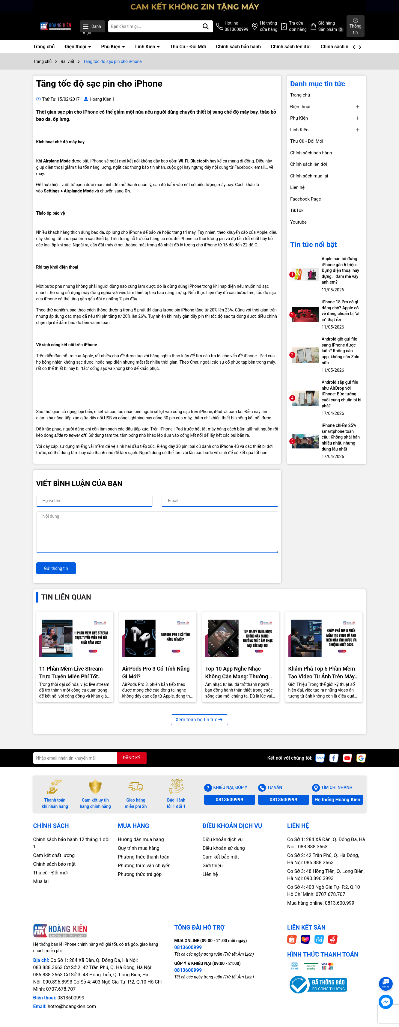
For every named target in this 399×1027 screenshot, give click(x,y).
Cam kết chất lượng (54, 855)
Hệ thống (268, 27)
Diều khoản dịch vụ (223, 839)
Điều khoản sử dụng (224, 848)
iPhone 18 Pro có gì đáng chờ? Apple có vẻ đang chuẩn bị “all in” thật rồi (341, 310)
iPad (263, 355)
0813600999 (229, 799)
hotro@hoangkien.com (72, 1006)
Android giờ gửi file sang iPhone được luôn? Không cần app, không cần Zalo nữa (340, 351)
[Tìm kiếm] (205, 26)
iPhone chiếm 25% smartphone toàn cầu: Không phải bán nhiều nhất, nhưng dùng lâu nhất (341, 437)
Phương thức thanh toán (143, 857)
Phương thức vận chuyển (144, 865)
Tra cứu (298, 27)
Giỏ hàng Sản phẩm (331, 26)
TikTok (297, 210)
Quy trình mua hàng (138, 848)
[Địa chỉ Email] (90, 758)
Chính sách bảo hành (238, 46)
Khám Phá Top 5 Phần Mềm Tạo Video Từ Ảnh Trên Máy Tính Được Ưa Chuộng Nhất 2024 (321, 672)
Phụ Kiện (111, 46)
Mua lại (41, 881)
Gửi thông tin (56, 568)
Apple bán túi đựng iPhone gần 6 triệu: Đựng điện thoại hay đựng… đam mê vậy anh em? (340, 270)
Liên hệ (297, 187)
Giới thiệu (213, 865)
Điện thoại (76, 46)
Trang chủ (44, 46)
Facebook (243, 167)
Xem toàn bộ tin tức (200, 719)
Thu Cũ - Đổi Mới (188, 46)
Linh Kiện (145, 46)
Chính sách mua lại (341, 46)
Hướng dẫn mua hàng (141, 839)
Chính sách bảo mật (54, 864)
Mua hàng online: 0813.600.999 (320, 903)
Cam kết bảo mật (221, 857)
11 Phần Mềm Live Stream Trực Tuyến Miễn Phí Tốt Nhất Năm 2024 (71, 672)
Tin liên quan (66, 597)
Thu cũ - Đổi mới (50, 873)
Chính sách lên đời (291, 46)
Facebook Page (305, 199)
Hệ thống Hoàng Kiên (337, 799)
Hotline (237, 27)
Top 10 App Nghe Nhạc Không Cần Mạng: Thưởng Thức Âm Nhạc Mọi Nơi (236, 672)
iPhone (90, 112)
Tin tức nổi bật (313, 244)
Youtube (298, 222)
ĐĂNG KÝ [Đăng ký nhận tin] (132, 757)
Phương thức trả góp (140, 874)
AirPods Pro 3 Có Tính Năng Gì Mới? (156, 672)
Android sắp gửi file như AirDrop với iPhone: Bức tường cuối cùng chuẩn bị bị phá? (341, 394)
